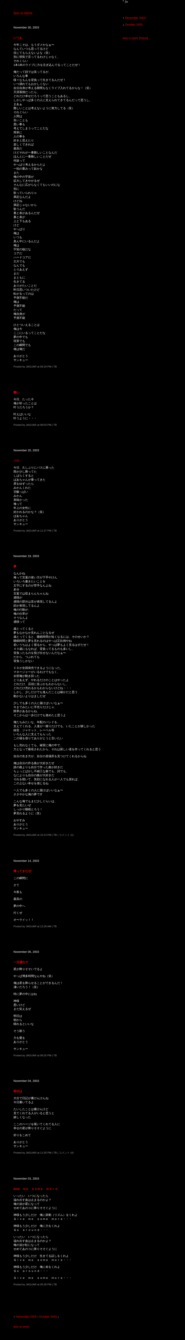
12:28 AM (45, 926)
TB (55, 366)
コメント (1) (66, 834)
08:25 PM (45, 1055)
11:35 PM (45, 1152)
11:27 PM (45, 530)
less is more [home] (135, 38)
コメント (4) (66, 1152)
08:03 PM (45, 424)
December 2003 (26, 1316)
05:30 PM (45, 1284)
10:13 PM (45, 834)
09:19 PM (45, 366)
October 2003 (48, 1316)
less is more (23, 13)
